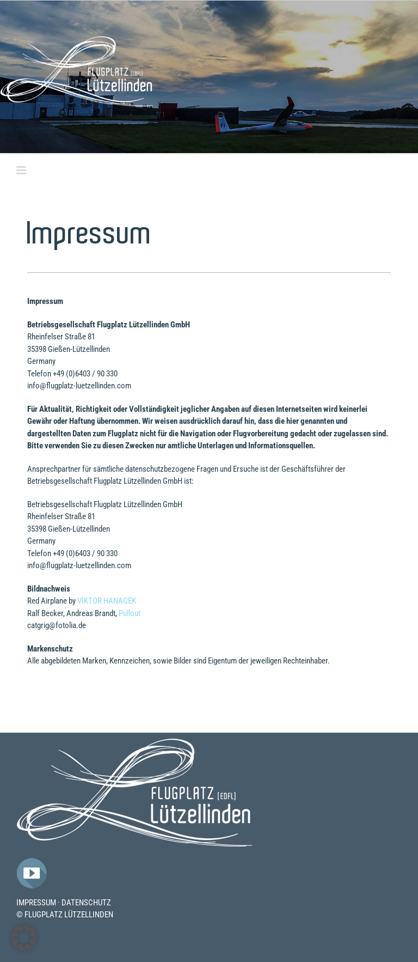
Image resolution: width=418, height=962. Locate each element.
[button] (24, 938)
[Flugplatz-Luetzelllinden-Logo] (134, 742)
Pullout (129, 613)
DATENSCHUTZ (86, 903)
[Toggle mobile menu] (22, 170)
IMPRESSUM (36, 903)
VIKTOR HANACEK (106, 601)
